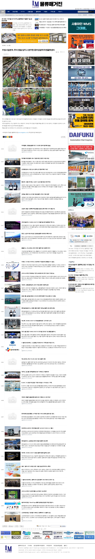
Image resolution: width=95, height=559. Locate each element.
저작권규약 (49, 545)
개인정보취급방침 (57, 545)
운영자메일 (86, 9)
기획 (8, 11)
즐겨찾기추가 (78, 9)
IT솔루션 (71, 262)
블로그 (65, 545)
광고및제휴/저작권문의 (39, 545)
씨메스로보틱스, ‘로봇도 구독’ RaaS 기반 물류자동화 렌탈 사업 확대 (22, 15)
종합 (3, 11)
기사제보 (30, 545)
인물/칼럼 (30, 11)
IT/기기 (23, 11)
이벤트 (45, 11)
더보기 (60, 11)
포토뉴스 (71, 210)
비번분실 (90, 15)
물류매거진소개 (22, 545)
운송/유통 (15, 11)
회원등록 (85, 15)
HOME (4, 45)
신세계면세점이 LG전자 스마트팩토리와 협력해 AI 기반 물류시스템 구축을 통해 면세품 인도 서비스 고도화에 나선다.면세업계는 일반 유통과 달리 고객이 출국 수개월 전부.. (44, 517)
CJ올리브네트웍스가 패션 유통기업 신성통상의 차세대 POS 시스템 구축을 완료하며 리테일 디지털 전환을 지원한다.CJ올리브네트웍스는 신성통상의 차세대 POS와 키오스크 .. (44, 347)
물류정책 (38, 11)
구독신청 (52, 11)
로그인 (79, 15)
